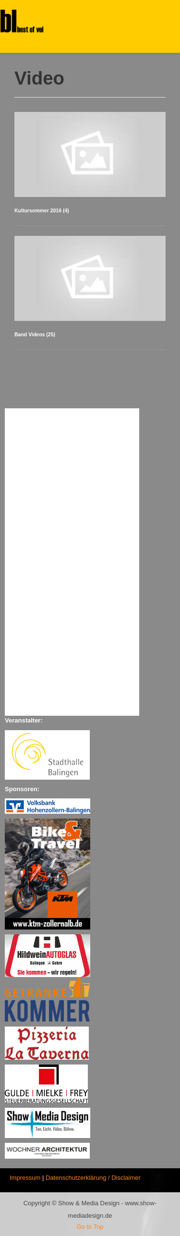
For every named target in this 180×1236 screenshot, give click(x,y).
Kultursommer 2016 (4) (41, 210)
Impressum (25, 1177)
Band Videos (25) (34, 334)
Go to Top (89, 1226)
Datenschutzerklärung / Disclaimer (93, 1177)
